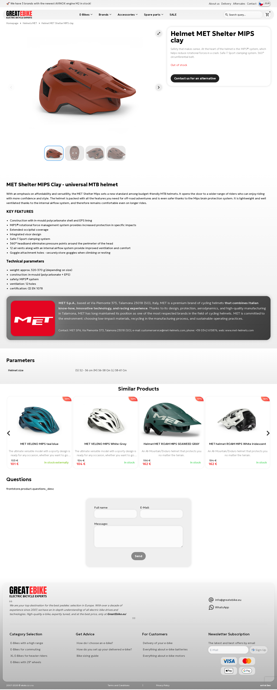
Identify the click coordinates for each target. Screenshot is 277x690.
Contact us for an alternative (195, 78)
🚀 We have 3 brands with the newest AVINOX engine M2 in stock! (48, 3)
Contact (252, 3)
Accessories (126, 14)
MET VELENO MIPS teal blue (39, 444)
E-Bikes (84, 14)
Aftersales (239, 3)
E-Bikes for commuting (26, 649)
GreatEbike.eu (117, 614)
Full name (101, 507)
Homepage (12, 23)
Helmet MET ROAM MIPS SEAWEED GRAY (171, 444)
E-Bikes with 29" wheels (26, 662)
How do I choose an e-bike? (95, 643)
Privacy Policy (163, 686)
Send (138, 556)
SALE (173, 14)
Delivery (226, 3)
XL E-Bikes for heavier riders (29, 656)
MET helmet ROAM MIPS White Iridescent (237, 444)
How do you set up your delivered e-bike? (104, 649)
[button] (158, 33)
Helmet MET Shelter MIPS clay (57, 23)
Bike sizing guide (88, 656)
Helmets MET (30, 23)
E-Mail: (144, 507)
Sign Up (260, 650)
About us (214, 3)
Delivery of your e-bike (158, 643)
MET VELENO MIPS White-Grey (105, 444)
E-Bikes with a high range (27, 643)
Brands (103, 14)
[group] (39, 432)
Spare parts (152, 14)
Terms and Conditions (118, 686)
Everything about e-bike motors (164, 656)
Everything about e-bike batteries (165, 649)
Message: (101, 524)
